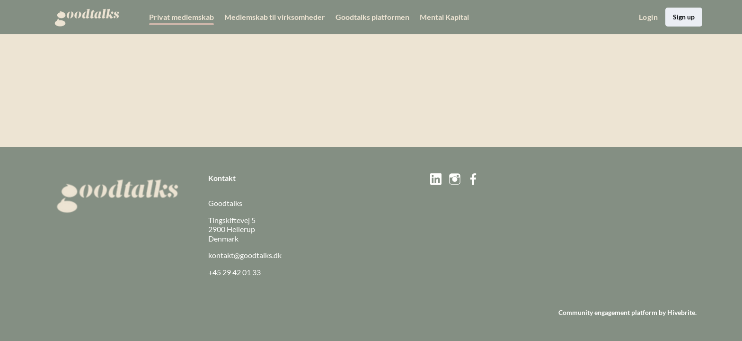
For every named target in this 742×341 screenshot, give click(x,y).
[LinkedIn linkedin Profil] (436, 179)
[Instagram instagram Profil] (454, 179)
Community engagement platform (607, 312)
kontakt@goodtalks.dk (245, 255)
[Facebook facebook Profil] (473, 179)
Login (648, 16)
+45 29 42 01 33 (234, 272)
